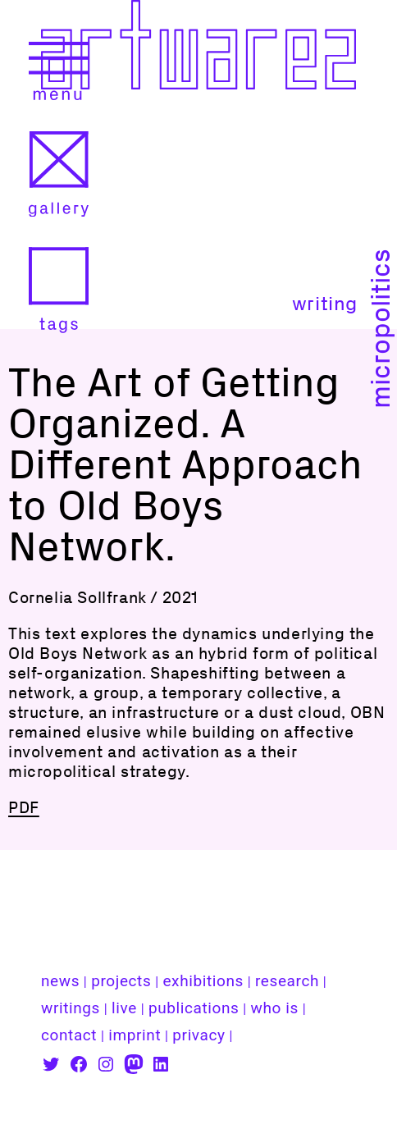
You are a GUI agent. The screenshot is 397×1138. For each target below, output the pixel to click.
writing (325, 303)
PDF (23, 807)
